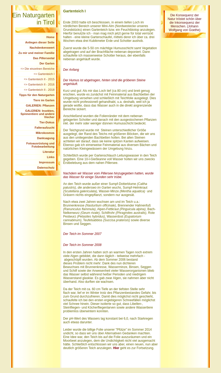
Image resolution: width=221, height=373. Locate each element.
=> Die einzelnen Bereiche (37, 68)
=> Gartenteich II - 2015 (39, 79)
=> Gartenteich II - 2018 (39, 89)
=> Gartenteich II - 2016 (39, 84)
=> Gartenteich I (44, 73)
